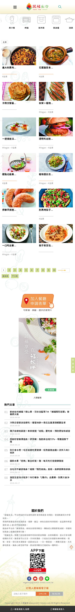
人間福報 (37, 397)
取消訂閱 (57, 594)
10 (54, 270)
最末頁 (5, 276)
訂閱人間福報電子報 (37, 588)
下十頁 (15, 276)
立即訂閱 (46, 594)
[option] (8, 24)
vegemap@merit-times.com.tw (38, 582)
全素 (5, 42)
